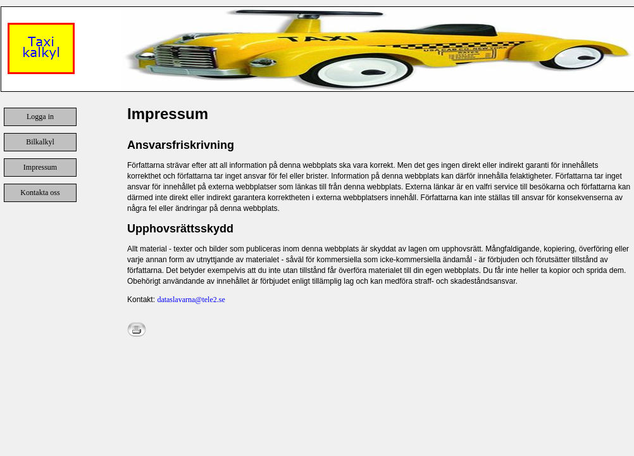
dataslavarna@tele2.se (191, 299)
